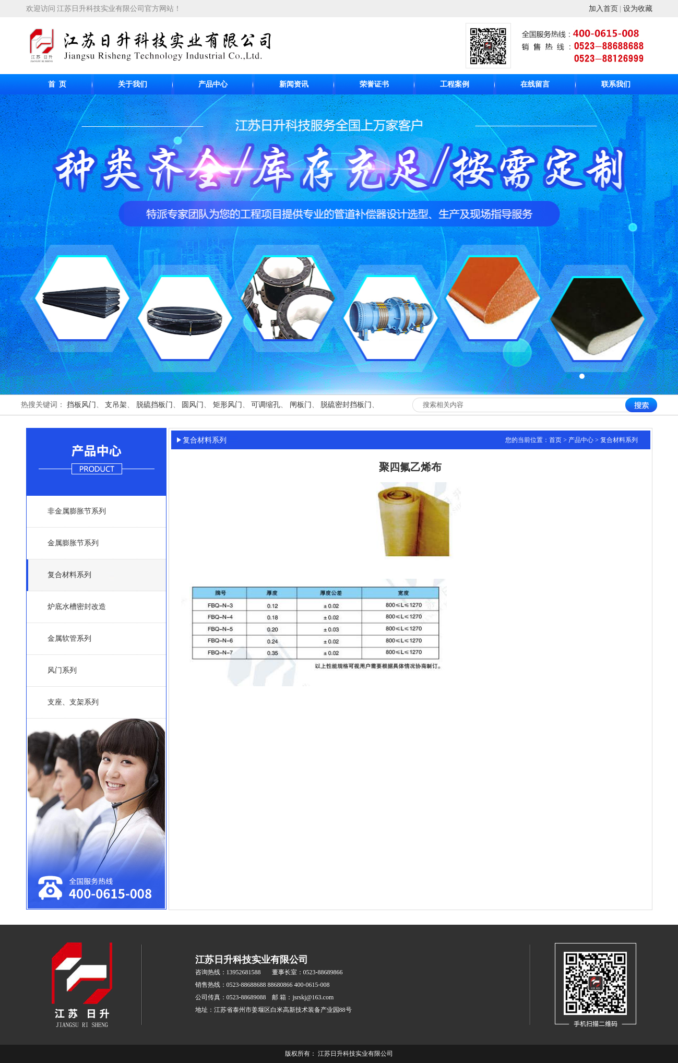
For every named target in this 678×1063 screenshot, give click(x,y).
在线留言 (535, 84)
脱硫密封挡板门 (346, 405)
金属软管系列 (69, 638)
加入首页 (603, 9)
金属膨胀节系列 (73, 543)
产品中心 (213, 84)
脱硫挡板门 (154, 405)
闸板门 (301, 405)
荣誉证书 (374, 84)
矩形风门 (227, 405)
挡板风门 (81, 405)
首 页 (57, 84)
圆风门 (193, 405)
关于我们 (132, 84)
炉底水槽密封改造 (76, 607)
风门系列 (62, 670)
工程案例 (454, 84)
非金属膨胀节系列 (76, 511)
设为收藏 (637, 9)
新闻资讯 (293, 84)
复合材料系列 (69, 575)
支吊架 (116, 405)
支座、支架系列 (73, 702)
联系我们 (616, 84)
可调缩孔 (265, 405)
